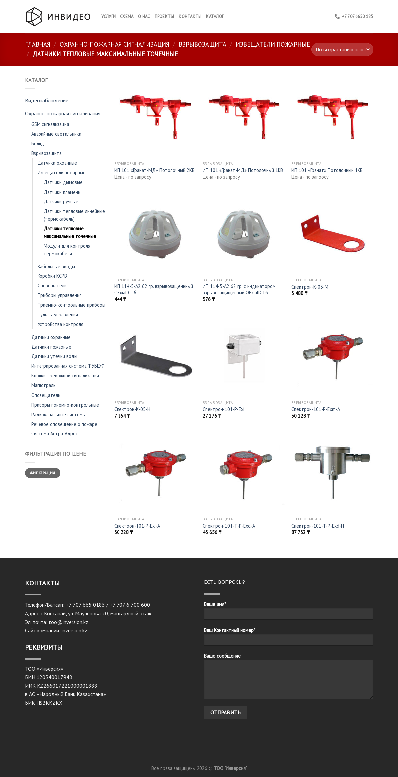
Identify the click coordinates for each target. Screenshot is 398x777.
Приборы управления (60, 295)
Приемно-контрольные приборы (71, 305)
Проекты (164, 16)
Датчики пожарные (51, 347)
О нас (144, 16)
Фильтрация (42, 472)
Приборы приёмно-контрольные (65, 405)
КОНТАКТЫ (190, 16)
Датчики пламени (62, 192)
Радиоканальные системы (58, 414)
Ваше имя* (288, 612)
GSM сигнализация (50, 124)
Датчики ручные (61, 201)
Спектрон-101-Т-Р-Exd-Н (317, 526)
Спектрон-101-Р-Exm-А (315, 409)
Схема (126, 16)
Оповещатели (52, 285)
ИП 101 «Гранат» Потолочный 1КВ (327, 170)
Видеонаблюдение (46, 100)
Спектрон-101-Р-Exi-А (137, 526)
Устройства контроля (60, 324)
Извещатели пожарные (273, 44)
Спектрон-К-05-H (132, 409)
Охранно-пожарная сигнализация (114, 44)
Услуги (108, 16)
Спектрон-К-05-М (309, 287)
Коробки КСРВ (52, 276)
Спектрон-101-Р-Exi (223, 409)
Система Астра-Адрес (54, 433)
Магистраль (43, 385)
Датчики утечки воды (54, 356)
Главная (37, 44)
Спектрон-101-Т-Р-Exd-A (229, 526)
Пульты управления (58, 314)
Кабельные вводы (56, 266)
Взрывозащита (202, 44)
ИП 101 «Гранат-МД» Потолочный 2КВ (154, 170)
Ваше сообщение (288, 678)
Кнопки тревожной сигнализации (65, 375)
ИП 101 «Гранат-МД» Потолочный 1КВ (243, 170)
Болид (37, 143)
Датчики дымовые (63, 182)
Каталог (215, 16)
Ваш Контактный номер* (288, 638)
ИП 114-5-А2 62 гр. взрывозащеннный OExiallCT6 (153, 289)
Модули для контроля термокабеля (67, 250)
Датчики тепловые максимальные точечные (70, 232)
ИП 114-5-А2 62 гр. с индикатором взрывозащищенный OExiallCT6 (239, 289)
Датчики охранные (57, 163)
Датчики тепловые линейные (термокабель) (74, 215)
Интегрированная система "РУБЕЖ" (67, 366)
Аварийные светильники (56, 134)
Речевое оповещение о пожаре (64, 424)
